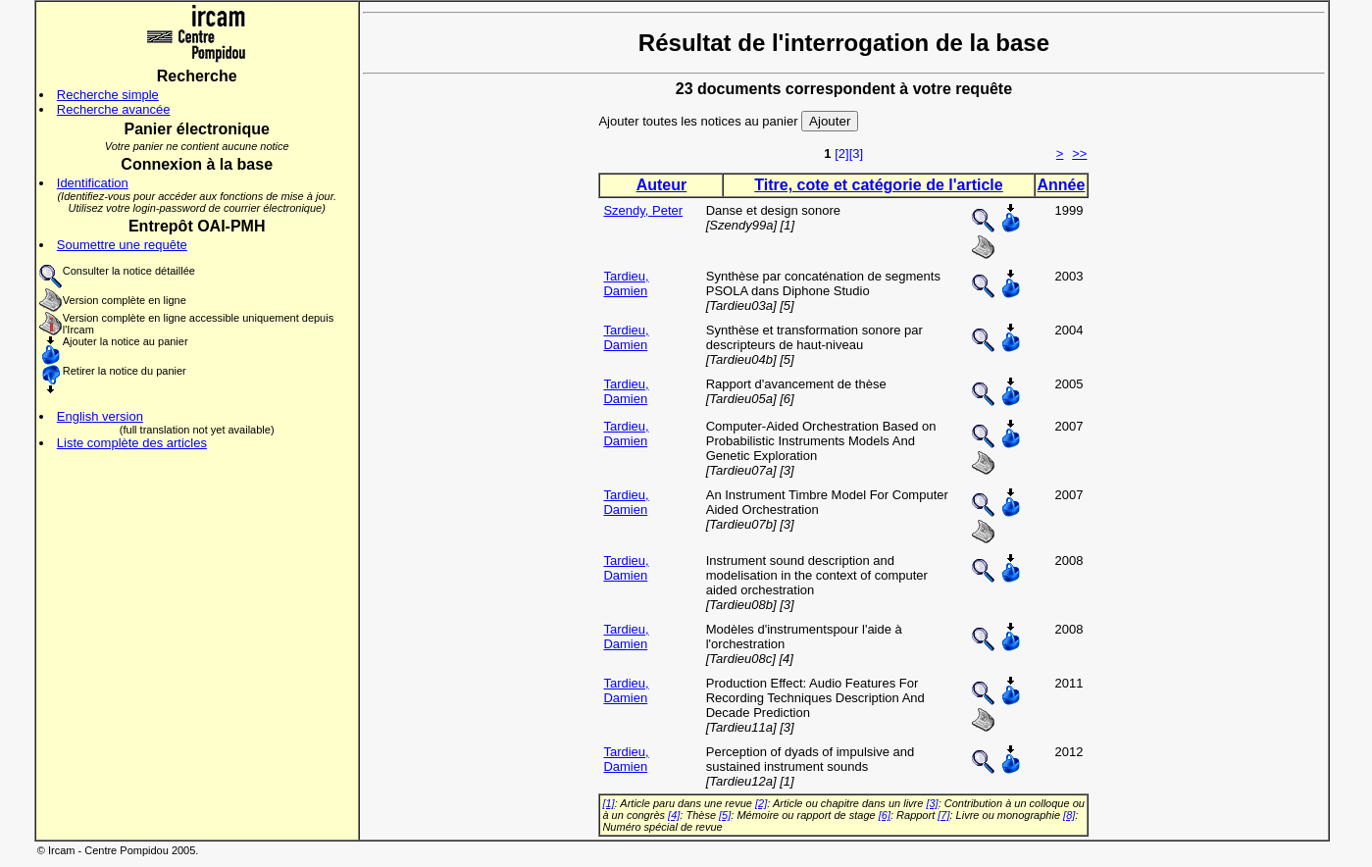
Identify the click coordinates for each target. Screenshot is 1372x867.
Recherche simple (108, 94)
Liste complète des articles (132, 442)
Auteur (661, 185)
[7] (943, 815)
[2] (841, 153)
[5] (725, 815)
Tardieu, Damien (625, 283)
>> (1079, 153)
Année (1062, 185)
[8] (1069, 815)
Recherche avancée (114, 109)
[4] (674, 815)
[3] (856, 153)
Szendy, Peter (643, 210)
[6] (884, 815)
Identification (92, 183)
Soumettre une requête (122, 244)
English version (100, 416)
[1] (608, 803)
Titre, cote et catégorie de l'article (878, 185)
